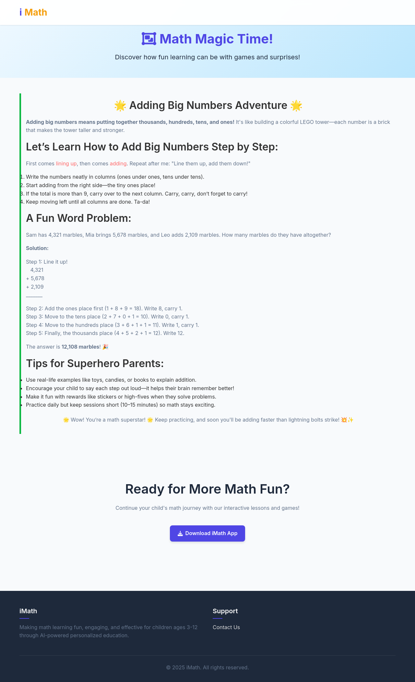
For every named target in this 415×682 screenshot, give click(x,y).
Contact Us (226, 627)
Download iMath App (208, 533)
